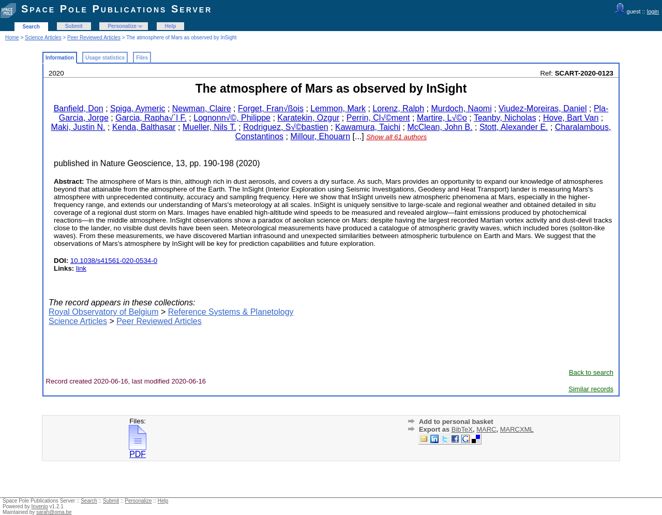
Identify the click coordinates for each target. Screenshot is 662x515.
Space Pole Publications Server (116, 8)
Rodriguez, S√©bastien (285, 127)
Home (12, 37)
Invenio (40, 506)
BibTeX (462, 429)
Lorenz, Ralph (398, 108)
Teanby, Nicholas (505, 117)
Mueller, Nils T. (209, 127)
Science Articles (43, 37)
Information (60, 58)
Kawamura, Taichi (367, 127)
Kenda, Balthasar (144, 127)
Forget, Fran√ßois (271, 108)
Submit (74, 26)
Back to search (591, 372)
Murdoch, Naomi (461, 108)
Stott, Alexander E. (513, 127)
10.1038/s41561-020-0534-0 (113, 260)
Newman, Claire (201, 108)
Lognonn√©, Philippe (231, 117)
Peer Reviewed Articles (94, 37)
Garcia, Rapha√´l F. (151, 117)
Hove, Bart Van (570, 117)
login (653, 11)
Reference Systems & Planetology (231, 311)
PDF (137, 451)
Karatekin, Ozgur (308, 117)
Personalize (122, 26)
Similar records (590, 389)
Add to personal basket (456, 421)
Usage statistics (105, 58)
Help (170, 26)
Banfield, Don (78, 108)
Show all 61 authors (396, 137)
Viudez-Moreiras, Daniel (542, 108)
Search (31, 27)
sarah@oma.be (54, 512)
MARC (486, 429)
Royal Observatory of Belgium (104, 311)
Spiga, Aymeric (137, 108)
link (81, 268)
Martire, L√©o (442, 117)
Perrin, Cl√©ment (378, 117)
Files (142, 58)
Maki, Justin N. (78, 127)
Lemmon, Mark (338, 108)
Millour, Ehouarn (320, 136)
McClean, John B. (439, 127)
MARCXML (517, 429)
